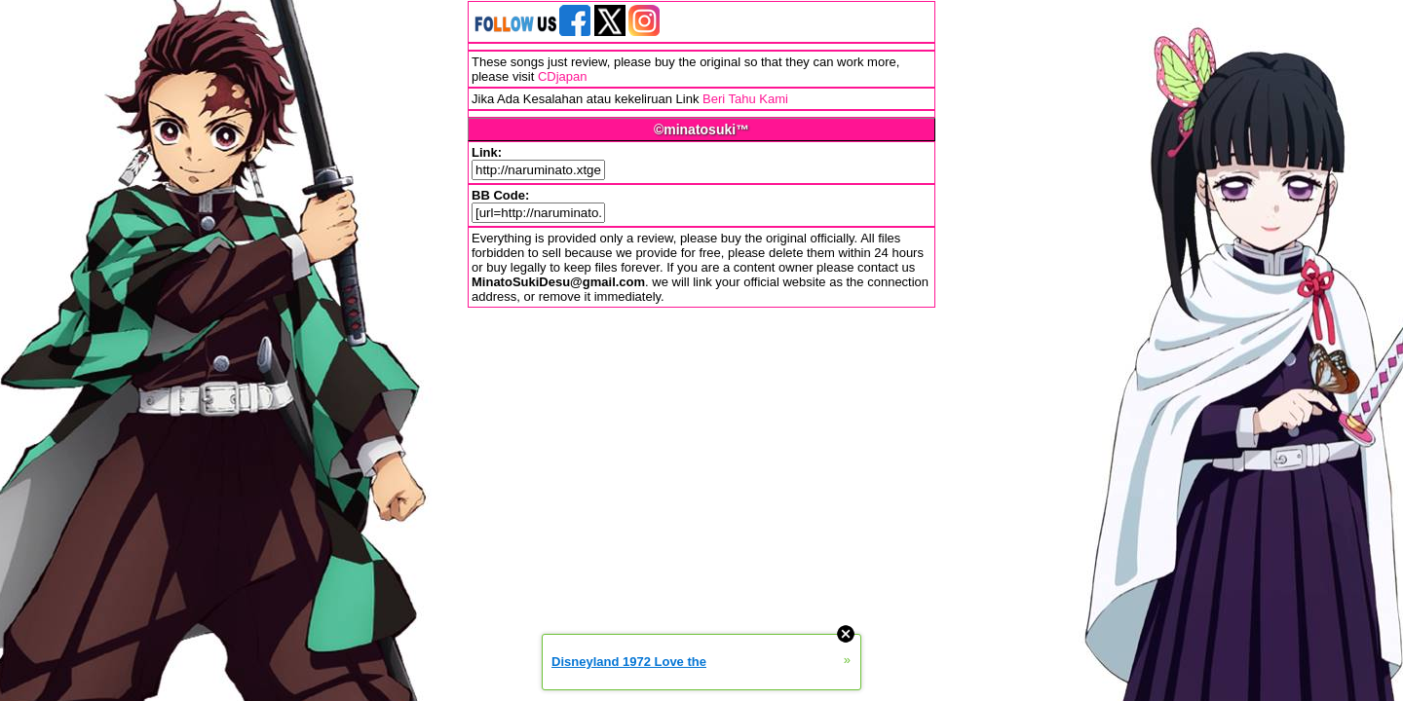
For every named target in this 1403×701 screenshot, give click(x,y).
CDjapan (563, 76)
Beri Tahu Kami (745, 99)
